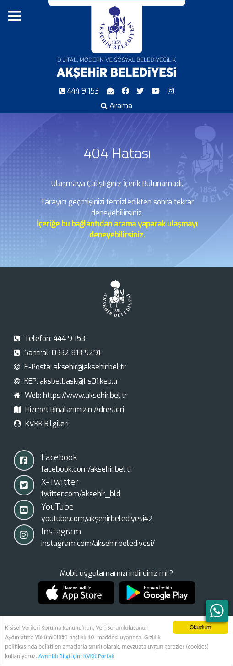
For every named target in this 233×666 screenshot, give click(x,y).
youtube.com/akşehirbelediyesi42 (97, 518)
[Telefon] (80, 91)
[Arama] (116, 105)
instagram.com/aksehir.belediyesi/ (98, 543)
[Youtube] (157, 91)
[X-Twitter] (141, 91)
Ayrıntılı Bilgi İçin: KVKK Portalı (76, 656)
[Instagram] (171, 91)
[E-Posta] (111, 91)
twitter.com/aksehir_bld (80, 494)
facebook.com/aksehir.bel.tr (86, 469)
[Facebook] (126, 91)
